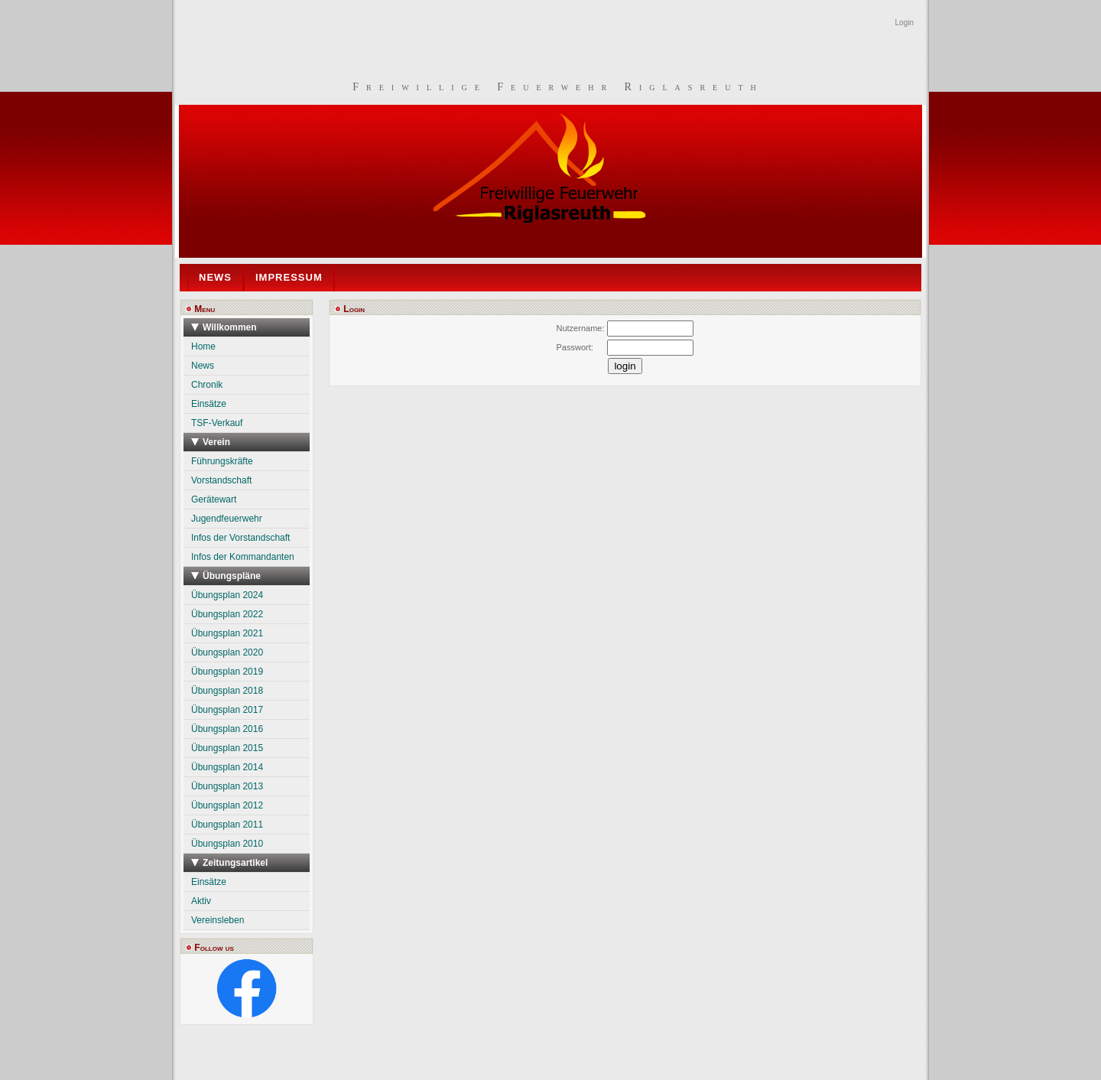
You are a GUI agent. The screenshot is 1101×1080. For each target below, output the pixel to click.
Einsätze (208, 403)
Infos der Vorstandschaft (240, 537)
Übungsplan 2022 (227, 614)
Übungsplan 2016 (227, 729)
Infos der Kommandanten (242, 556)
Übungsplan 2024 (227, 595)
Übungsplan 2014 (227, 767)
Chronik (206, 384)
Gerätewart (213, 499)
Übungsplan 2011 (227, 824)
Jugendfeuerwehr (226, 518)
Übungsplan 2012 (227, 805)
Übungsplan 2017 (227, 709)
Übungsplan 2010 (227, 843)
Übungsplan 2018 (227, 690)
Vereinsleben (217, 920)
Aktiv (201, 901)
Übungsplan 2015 (227, 748)
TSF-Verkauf (216, 423)
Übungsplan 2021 (227, 633)
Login (904, 22)
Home (203, 346)
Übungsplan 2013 (227, 786)
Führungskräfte (222, 461)
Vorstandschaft (221, 480)
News (202, 365)
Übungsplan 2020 (227, 652)
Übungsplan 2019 (227, 671)
